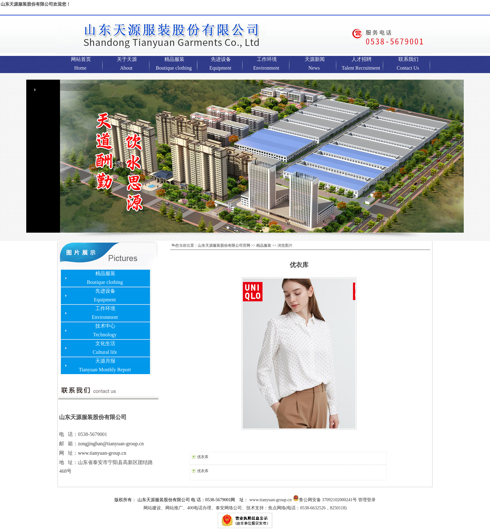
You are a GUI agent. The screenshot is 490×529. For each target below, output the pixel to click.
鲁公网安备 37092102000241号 (325, 499)
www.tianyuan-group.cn (102, 453)
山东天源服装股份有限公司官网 (224, 245)
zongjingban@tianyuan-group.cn (111, 443)
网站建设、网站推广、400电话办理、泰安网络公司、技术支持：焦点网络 (245, 508)
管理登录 (367, 499)
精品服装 (263, 245)
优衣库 (202, 457)
